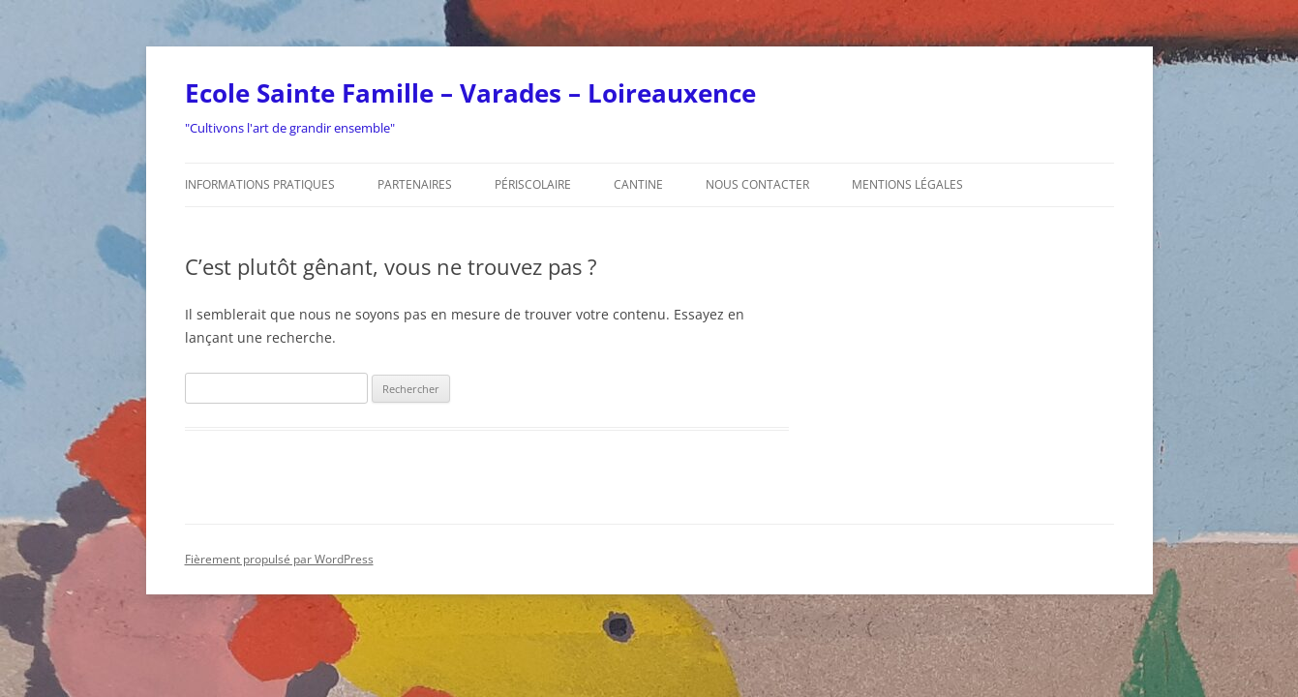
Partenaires (414, 184)
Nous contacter (757, 184)
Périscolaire (533, 184)
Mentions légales (907, 184)
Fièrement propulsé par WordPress (279, 559)
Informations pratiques (260, 184)
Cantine (638, 184)
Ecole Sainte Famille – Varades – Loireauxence (470, 93)
